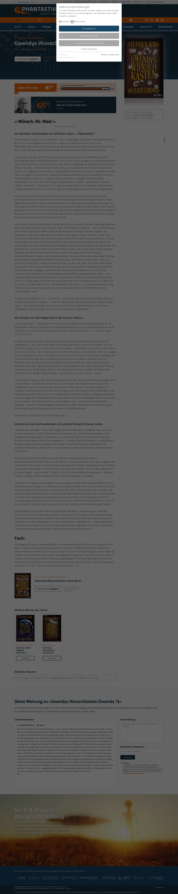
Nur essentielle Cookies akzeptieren (89, 43)
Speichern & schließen (89, 35)
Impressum (105, 54)
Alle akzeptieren (89, 28)
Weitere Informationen (89, 49)
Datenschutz (114, 54)
